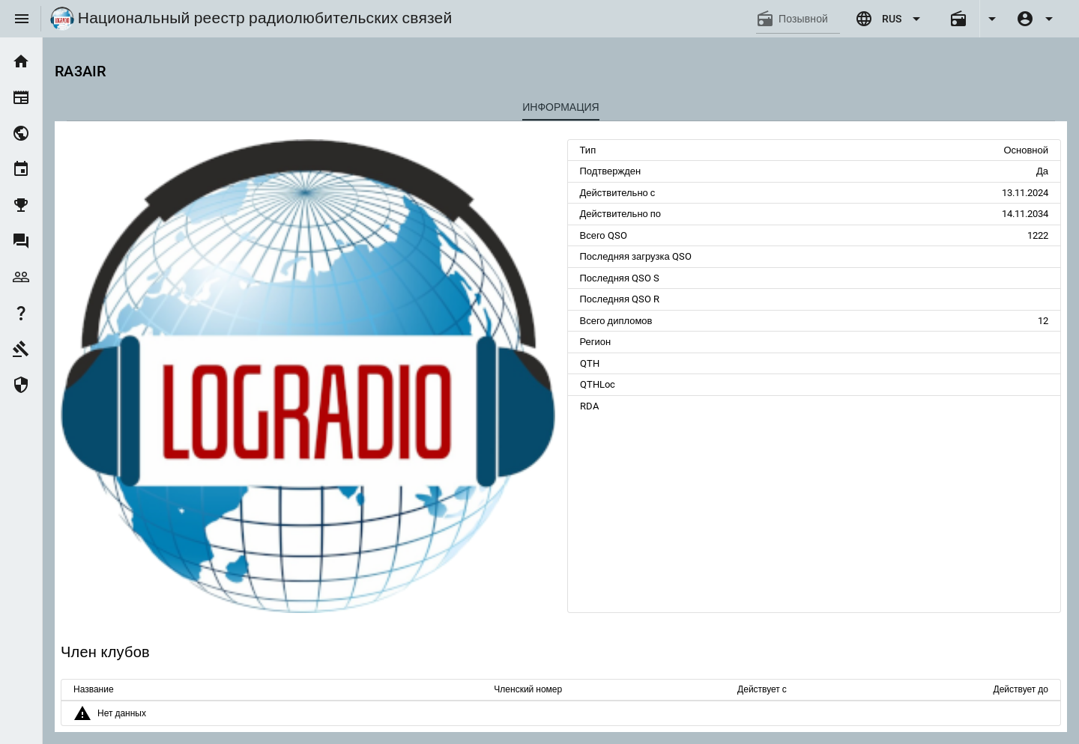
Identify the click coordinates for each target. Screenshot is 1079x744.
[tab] (561, 107)
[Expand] (991, 18)
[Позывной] (809, 19)
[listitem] (21, 61)
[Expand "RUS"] (890, 18)
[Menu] (21, 18)
